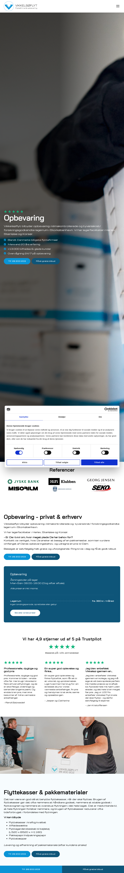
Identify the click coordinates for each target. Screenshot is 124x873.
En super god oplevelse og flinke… (61, 670)
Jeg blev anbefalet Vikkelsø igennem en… (99, 670)
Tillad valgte (62, 462)
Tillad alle (99, 462)
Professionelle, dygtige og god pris (20, 670)
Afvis (24, 462)
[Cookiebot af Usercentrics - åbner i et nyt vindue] (106, 409)
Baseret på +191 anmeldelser (62, 653)
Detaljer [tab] (62, 417)
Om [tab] (100, 417)
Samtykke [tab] (23, 417)
